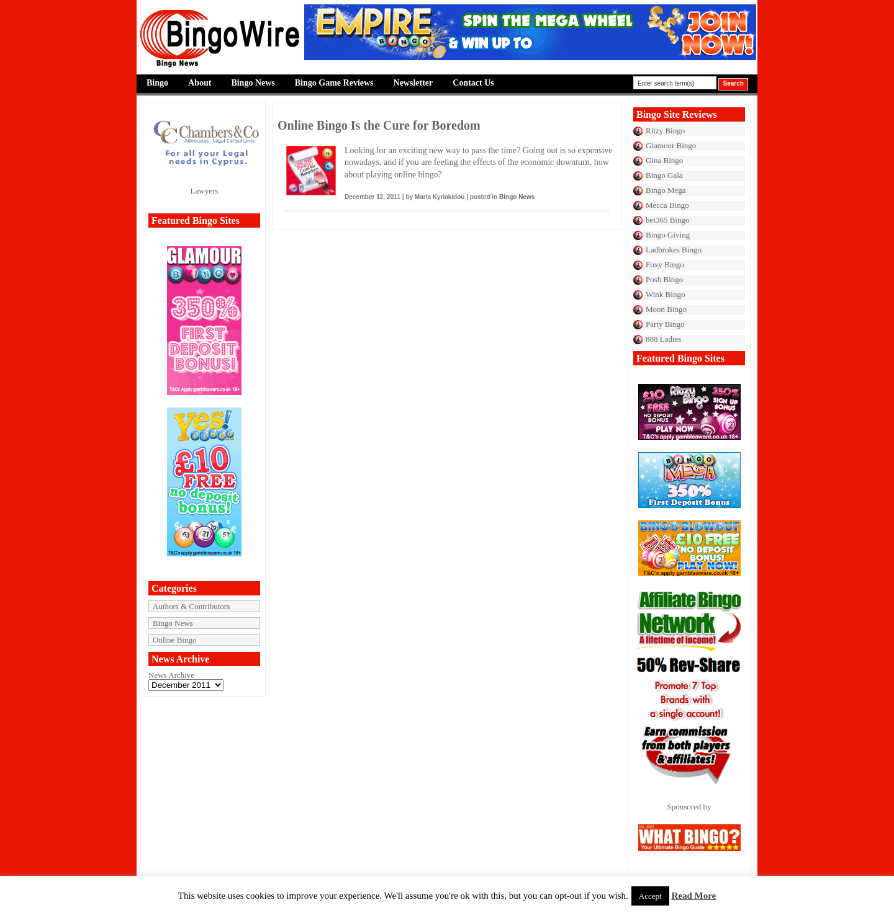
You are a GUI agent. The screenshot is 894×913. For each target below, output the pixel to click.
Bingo (157, 82)
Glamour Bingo (671, 145)
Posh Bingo (664, 279)
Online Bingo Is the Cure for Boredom (379, 125)
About (199, 82)
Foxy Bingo (665, 264)
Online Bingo (174, 639)
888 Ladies (663, 339)
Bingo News (252, 82)
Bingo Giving (668, 234)
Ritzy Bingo (665, 130)
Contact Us (473, 82)
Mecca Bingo (667, 205)
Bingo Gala (664, 175)
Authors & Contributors (191, 606)
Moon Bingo (666, 309)
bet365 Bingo (667, 220)
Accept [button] (650, 896)
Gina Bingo (664, 160)
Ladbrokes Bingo (674, 249)
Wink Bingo (665, 294)
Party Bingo (665, 324)
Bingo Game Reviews (334, 82)
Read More (693, 896)
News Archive (171, 675)
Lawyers (205, 190)
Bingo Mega (666, 190)
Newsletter (413, 82)
